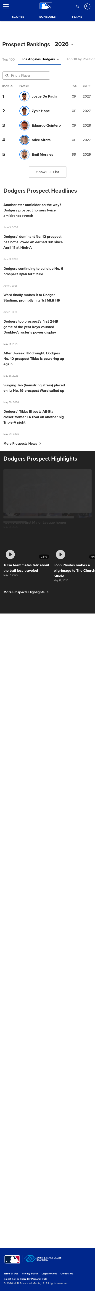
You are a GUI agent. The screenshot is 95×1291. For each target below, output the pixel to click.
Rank (7, 86)
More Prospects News (22, 675)
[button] (77, 6)
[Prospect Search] (26, 75)
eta (88, 86)
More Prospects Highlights (27, 1243)
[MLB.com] (12, 1276)
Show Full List (47, 172)
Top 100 (8, 59)
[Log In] (86, 6)
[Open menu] (7, 6)
